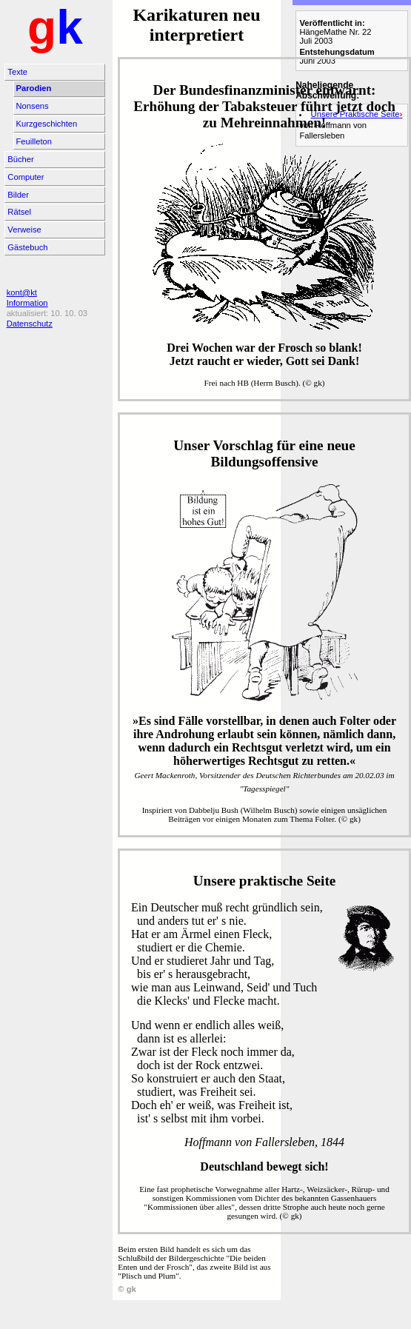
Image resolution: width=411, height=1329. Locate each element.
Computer (25, 177)
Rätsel (19, 211)
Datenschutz (30, 323)
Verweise (24, 229)
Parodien (34, 88)
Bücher (20, 159)
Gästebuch (27, 247)
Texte (17, 71)
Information (27, 302)
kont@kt (22, 292)
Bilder (18, 194)
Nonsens (32, 105)
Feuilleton (34, 141)
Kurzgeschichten (47, 123)
